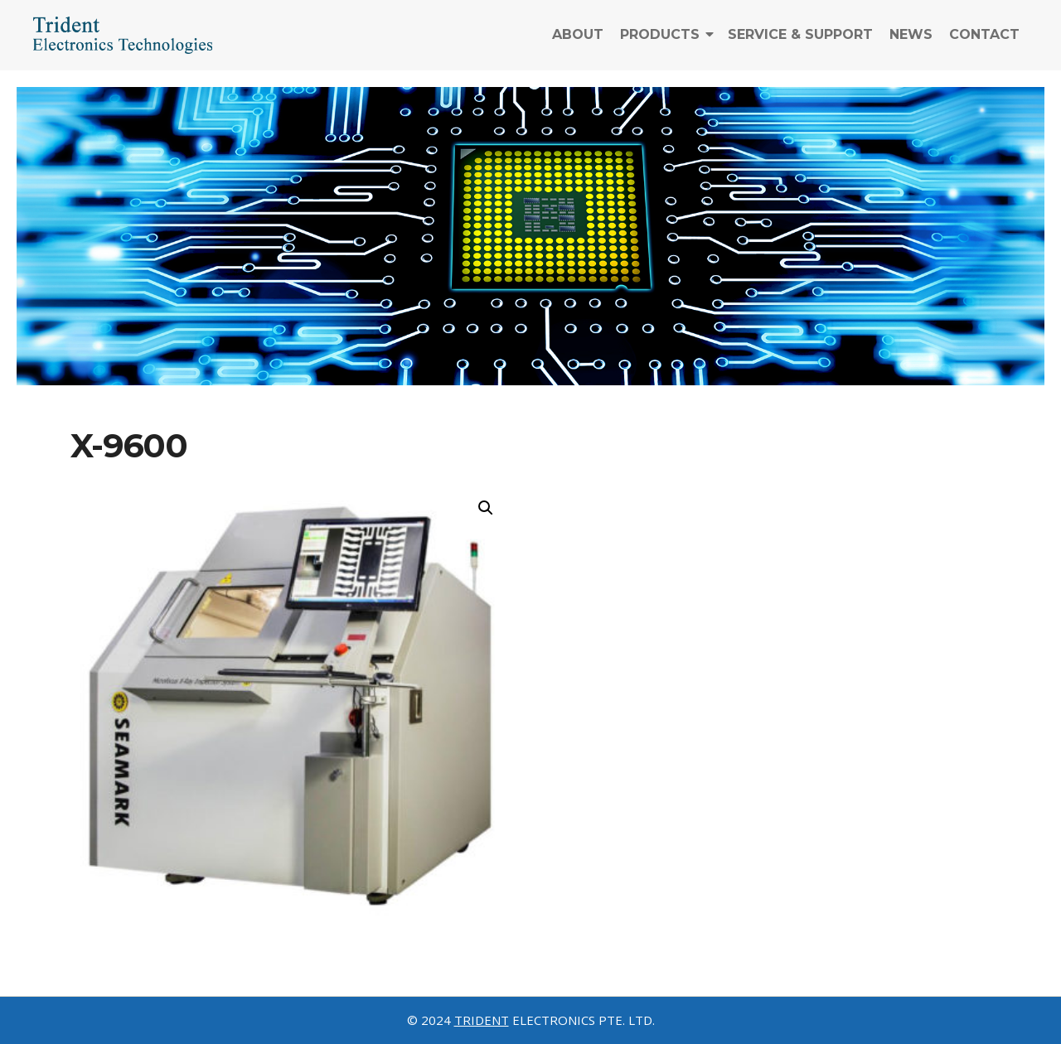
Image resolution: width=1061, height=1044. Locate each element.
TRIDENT (481, 1020)
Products (660, 43)
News (911, 43)
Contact (984, 43)
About (577, 43)
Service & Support (800, 43)
